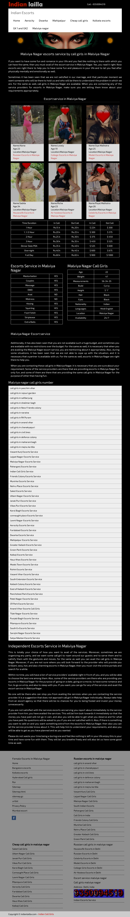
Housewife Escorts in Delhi (87, 848)
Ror (14, 782)
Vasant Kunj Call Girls (84, 791)
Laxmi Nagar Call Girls (23, 877)
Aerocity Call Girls (21, 886)
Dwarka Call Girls (20, 896)
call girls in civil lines (20, 432)
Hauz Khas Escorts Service (23, 559)
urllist (15, 801)
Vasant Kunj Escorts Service (24, 451)
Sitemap (16, 787)
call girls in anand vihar (21, 422)
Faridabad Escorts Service (23, 530)
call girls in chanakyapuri (22, 427)
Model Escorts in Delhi (85, 863)
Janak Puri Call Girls (22, 858)
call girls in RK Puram (20, 417)
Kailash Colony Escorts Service (25, 584)
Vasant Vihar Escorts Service (24, 574)
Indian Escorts (22, 12)
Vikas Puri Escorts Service (23, 505)
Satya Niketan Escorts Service (25, 638)
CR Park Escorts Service (22, 603)
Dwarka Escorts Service (22, 535)
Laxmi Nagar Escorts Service (24, 520)
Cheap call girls (79, 20)
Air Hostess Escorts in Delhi (87, 872)
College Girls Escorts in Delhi (88, 867)
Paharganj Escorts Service (23, 466)
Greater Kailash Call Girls (86, 834)
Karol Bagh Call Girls (22, 867)
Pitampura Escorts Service (23, 623)
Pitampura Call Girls (22, 882)
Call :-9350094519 (96, 4)
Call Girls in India (82, 815)
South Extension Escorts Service (26, 579)
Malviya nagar (40, 28)
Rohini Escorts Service (21, 569)
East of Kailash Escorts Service (25, 589)
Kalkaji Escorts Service (21, 554)
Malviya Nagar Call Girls (86, 801)
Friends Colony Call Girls (86, 820)
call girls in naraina (19, 412)
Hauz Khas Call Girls (22, 901)
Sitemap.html (19, 791)
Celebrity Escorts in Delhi (86, 858)
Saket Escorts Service (21, 491)
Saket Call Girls (19, 848)
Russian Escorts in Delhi (85, 853)
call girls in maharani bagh (23, 442)
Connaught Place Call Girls (25, 872)
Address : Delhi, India (84, 887)
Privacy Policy (19, 805)
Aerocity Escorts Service (22, 525)
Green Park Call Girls (84, 839)
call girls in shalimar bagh (23, 402)
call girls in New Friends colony (25, 407)
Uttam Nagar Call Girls (23, 853)
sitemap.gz (17, 796)
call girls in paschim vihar (22, 388)
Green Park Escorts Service (23, 549)
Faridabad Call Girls (22, 891)
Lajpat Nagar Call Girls (85, 796)
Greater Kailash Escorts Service (26, 545)
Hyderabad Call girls (22, 777)
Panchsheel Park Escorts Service (26, 594)
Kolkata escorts (101, 20)
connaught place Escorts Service (26, 515)
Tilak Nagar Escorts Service (24, 613)
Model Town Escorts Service (24, 564)
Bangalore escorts (21, 768)
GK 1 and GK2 (20, 28)
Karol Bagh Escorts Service (23, 510)
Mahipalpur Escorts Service (24, 540)
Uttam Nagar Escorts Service (24, 496)
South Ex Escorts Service (22, 628)
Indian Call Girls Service (21, 471)
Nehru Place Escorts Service (24, 486)
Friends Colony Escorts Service (25, 476)
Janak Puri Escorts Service (23, 500)
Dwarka (43, 20)
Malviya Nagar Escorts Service (25, 461)
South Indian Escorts (84, 805)
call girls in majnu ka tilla (22, 447)
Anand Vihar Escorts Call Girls (25, 608)
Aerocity (29, 20)
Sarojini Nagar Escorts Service (25, 633)
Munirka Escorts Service (22, 481)
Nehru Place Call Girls (84, 829)
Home (16, 20)
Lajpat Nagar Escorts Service (24, 456)
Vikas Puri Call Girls (21, 863)
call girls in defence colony (23, 437)
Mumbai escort (19, 810)
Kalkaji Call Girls (20, 905)
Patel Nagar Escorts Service (24, 598)
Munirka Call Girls (82, 824)
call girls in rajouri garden (23, 393)
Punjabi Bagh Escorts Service (24, 618)
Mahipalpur (59, 20)
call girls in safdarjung (21, 398)
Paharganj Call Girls (83, 810)
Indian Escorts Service (85, 900)
